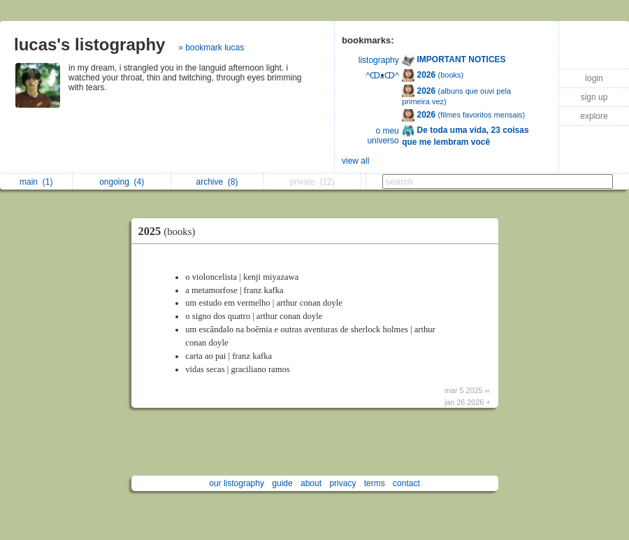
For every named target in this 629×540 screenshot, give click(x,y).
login (593, 78)
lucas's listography (89, 44)
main (36, 182)
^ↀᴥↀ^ (382, 75)
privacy (342, 483)
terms (374, 483)
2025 (170, 231)
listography (379, 60)
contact (406, 483)
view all (355, 161)
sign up (594, 97)
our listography (236, 483)
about (311, 483)
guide (282, 483)
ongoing (121, 182)
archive (217, 182)
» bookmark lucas (211, 47)
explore (593, 116)
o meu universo (382, 135)
